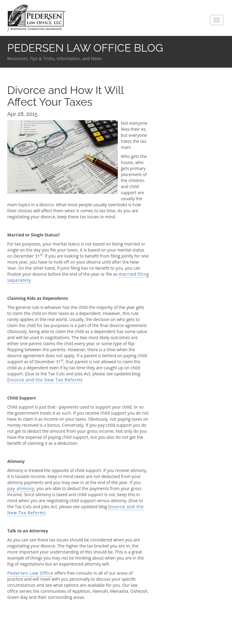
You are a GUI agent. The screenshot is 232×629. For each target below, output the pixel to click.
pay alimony (20, 488)
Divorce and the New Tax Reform (44, 380)
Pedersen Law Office (36, 18)
